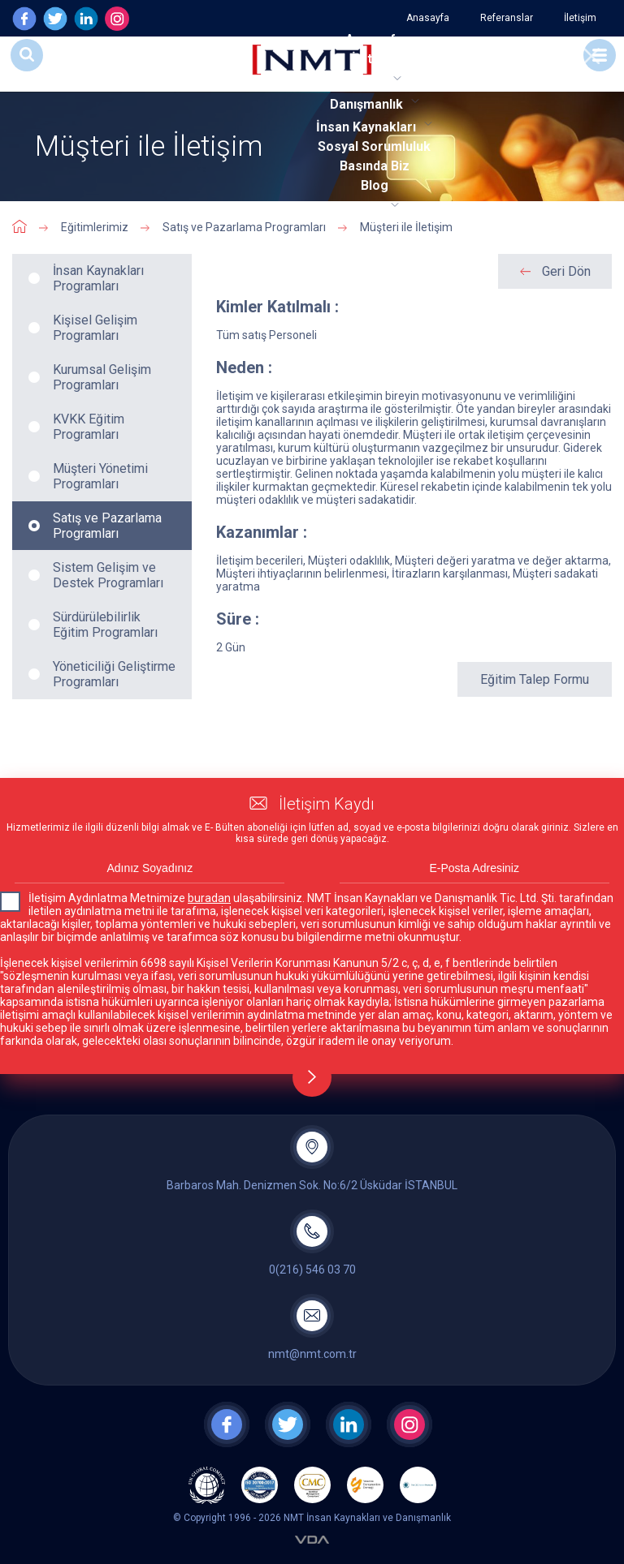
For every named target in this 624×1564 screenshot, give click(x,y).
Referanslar (506, 18)
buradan (209, 898)
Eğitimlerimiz (94, 227)
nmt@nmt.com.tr (312, 1353)
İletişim (580, 18)
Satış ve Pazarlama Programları (244, 227)
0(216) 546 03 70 (312, 1269)
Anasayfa (427, 18)
